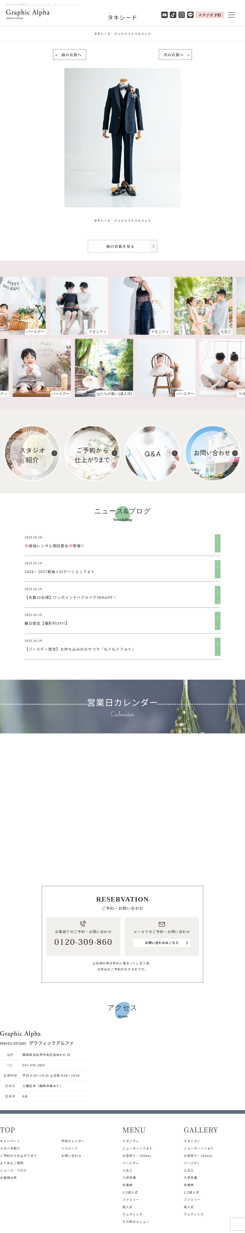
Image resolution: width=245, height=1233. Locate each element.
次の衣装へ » (175, 54)
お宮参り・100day (136, 1155)
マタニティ (130, 1141)
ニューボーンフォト (137, 1148)
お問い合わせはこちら (162, 943)
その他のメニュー (135, 1221)
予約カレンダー (73, 1141)
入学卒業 (129, 1177)
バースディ (130, 1163)
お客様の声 (8, 1177)
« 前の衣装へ (69, 54)
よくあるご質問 (12, 1163)
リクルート (69, 1148)
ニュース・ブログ (13, 1170)
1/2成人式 (130, 1192)
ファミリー (130, 1199)
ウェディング (132, 1214)
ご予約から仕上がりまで (18, 1155)
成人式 (127, 1207)
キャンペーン (10, 1141)
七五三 (127, 1170)
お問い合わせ (71, 1155)
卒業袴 (127, 1185)
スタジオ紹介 (10, 1148)
